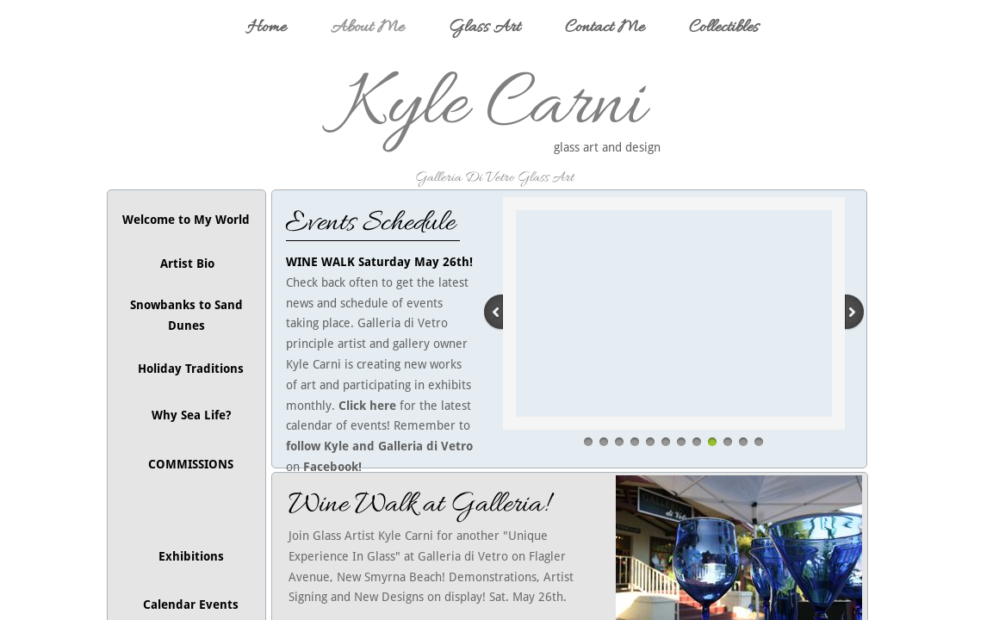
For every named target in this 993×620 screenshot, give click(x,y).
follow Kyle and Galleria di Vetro (381, 446)
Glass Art (484, 28)
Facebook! (332, 467)
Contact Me (604, 28)
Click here (367, 405)
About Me (367, 28)
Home (266, 28)
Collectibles (724, 28)
